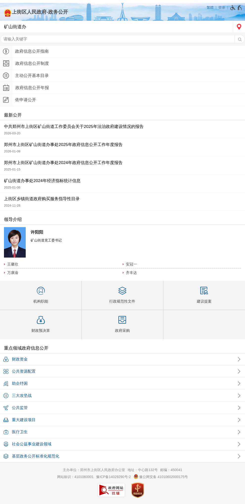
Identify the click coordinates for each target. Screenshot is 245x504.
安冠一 (131, 264)
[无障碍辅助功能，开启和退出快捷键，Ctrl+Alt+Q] (236, 8)
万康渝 (12, 272)
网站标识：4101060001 (75, 477)
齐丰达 (131, 272)
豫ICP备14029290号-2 (113, 477)
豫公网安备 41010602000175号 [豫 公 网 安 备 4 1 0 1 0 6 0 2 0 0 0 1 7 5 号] (161, 476)
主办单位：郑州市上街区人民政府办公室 (94, 470)
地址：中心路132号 (142, 470)
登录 (221, 7)
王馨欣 (12, 264)
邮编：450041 (171, 470)
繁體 (210, 7)
